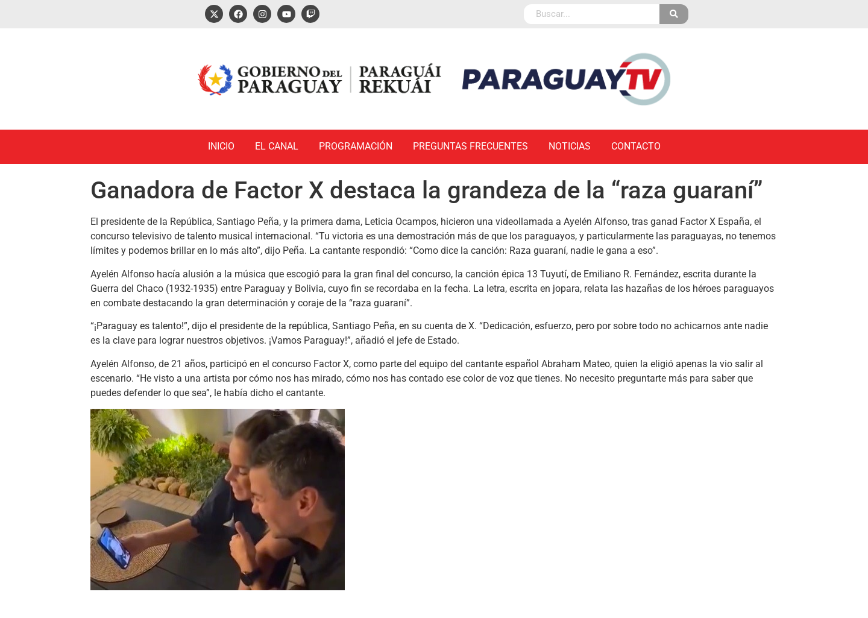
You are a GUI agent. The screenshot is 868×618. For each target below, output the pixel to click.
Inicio (221, 146)
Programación (355, 146)
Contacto (636, 146)
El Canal (276, 146)
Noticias (570, 146)
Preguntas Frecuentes (470, 146)
